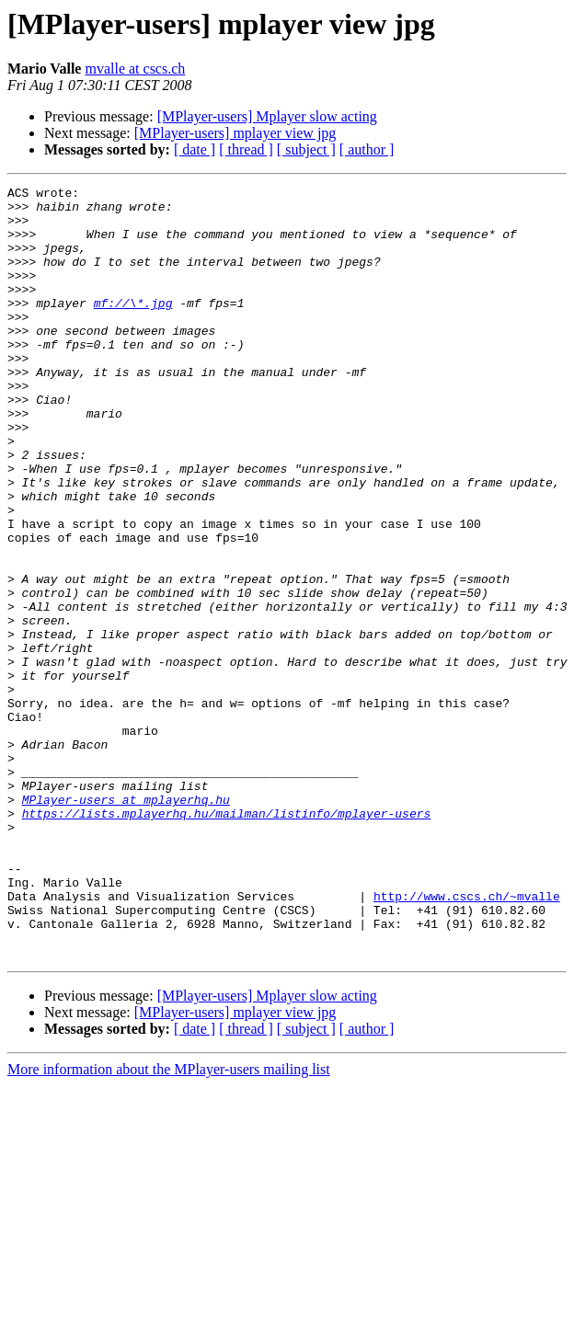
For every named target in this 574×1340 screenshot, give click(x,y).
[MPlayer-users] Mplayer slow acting (267, 116)
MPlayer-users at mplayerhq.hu (126, 923)
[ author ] (367, 149)
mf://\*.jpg (133, 327)
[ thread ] (246, 149)
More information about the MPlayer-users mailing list (168, 1223)
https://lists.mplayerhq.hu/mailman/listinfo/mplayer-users (226, 940)
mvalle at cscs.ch (135, 68)
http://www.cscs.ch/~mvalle (466, 1039)
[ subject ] (306, 149)
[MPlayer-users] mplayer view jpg (235, 133)
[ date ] (194, 149)
